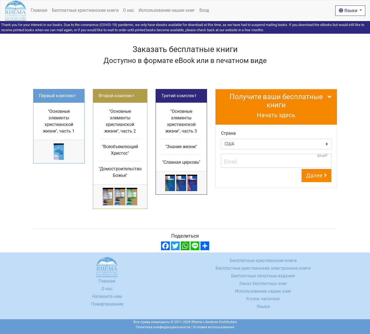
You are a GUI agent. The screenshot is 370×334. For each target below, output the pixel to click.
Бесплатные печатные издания (263, 275)
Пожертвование (107, 304)
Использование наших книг (167, 10)
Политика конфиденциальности (163, 327)
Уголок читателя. (263, 298)
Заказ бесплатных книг (263, 283)
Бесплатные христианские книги (85, 10)
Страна (228, 133)
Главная (39, 10)
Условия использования (213, 327)
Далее (316, 175)
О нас (128, 10)
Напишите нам (107, 296)
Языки (348, 10)
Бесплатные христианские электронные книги (263, 268)
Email (322, 156)
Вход (204, 10)
